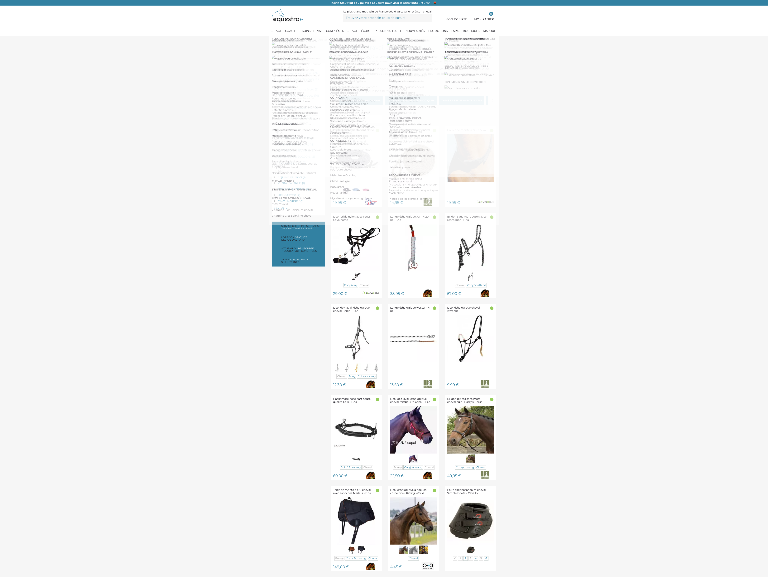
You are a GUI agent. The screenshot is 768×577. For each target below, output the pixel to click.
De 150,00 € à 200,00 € (296, 156)
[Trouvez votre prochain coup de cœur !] (387, 18)
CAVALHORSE (290, 201)
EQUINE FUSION (292, 177)
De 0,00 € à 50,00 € (295, 138)
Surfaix (285, 124)
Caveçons (287, 101)
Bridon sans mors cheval (298, 73)
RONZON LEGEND (293, 189)
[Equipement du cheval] (296, 40)
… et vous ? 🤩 (384, 3)
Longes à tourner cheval (297, 118)
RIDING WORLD (291, 183)
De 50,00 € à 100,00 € (296, 144)
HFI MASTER (289, 195)
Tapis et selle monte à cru (298, 89)
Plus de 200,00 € (292, 162)
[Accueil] (274, 40)
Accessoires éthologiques (298, 95)
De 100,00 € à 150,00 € (296, 150)
